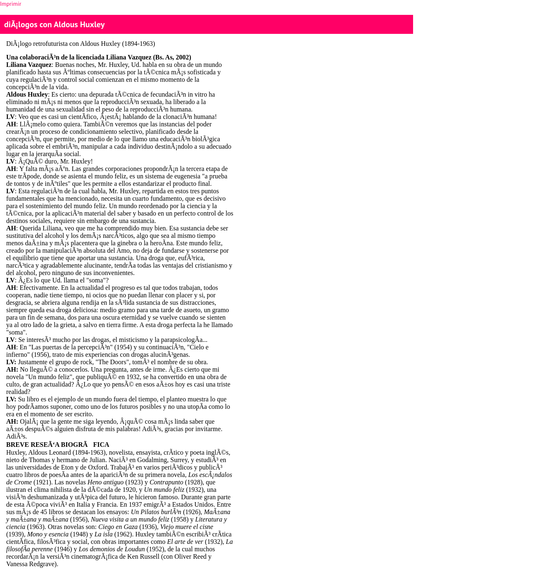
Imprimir (10, 3)
